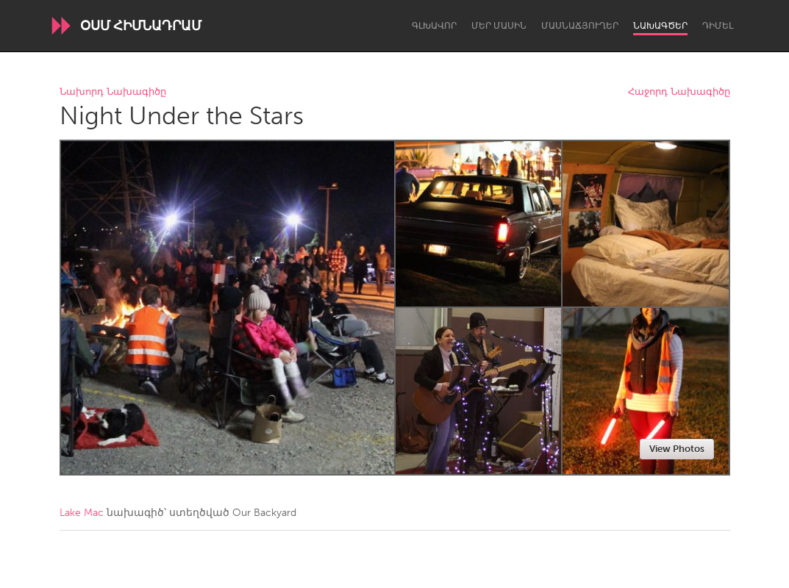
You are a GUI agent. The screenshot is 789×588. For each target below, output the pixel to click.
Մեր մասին (498, 26)
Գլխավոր (434, 26)
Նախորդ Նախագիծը (113, 92)
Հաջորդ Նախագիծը (679, 92)
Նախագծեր (660, 26)
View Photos (676, 448)
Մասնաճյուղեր (579, 26)
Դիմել (717, 26)
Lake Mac (82, 512)
